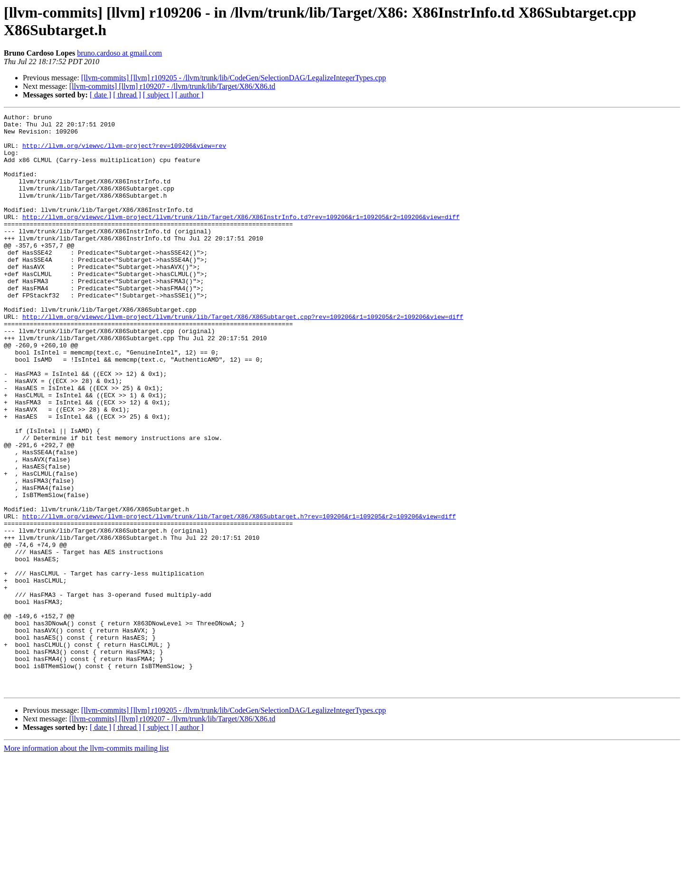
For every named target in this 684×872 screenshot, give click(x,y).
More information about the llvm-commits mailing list (86, 864)
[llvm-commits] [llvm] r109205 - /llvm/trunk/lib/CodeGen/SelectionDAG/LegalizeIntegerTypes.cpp (233, 78)
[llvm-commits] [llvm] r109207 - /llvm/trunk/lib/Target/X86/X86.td (172, 86)
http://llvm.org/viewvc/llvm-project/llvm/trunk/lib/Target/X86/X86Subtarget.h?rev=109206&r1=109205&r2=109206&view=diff (239, 597)
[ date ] (100, 95)
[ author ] (189, 95)
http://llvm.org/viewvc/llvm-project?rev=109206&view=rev (124, 152)
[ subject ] (158, 95)
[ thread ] (127, 95)
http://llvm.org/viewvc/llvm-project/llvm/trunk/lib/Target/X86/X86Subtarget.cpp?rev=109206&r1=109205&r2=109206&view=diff (242, 358)
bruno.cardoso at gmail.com (119, 53)
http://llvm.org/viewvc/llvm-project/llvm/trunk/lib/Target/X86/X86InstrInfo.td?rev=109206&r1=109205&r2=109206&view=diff (240, 238)
